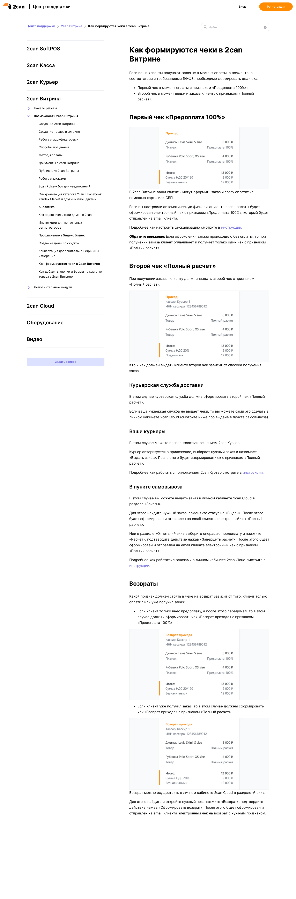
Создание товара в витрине (59, 132)
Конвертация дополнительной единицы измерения (69, 253)
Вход (242, 6)
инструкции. (231, 227)
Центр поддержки (52, 6)
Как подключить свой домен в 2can (65, 215)
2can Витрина (71, 26)
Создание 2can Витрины (57, 124)
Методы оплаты (50, 155)
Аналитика (46, 207)
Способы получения (54, 147)
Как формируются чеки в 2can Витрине (69, 264)
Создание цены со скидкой (59, 243)
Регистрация (276, 6)
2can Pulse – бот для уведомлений (64, 186)
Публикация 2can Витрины (59, 171)
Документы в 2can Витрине (59, 163)
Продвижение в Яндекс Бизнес (62, 235)
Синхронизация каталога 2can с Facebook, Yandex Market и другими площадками (70, 196)
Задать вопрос (65, 361)
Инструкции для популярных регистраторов (60, 225)
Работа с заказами (52, 178)
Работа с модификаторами (58, 139)
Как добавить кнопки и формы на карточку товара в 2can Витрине (71, 274)
